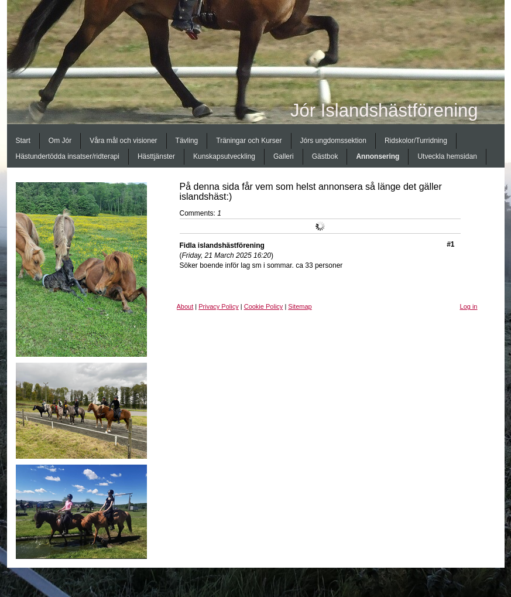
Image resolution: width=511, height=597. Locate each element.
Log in (469, 306)
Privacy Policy (218, 306)
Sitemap (299, 306)
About (185, 306)
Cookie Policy (263, 306)
